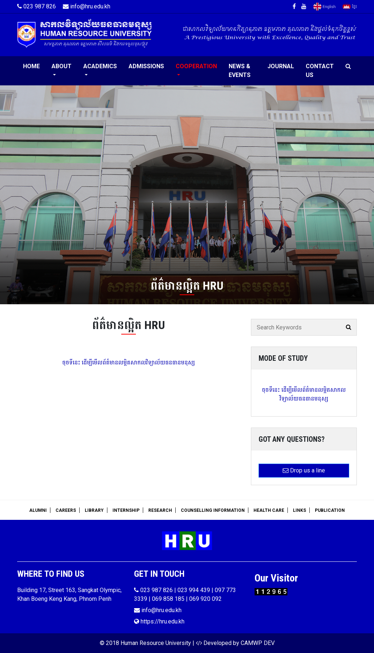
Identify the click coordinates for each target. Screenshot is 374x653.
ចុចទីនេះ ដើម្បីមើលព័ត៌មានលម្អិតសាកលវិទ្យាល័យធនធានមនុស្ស (128, 362)
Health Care (268, 510)
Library (94, 510)
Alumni (38, 510)
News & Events (240, 70)
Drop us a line (304, 470)
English (324, 6)
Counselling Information (213, 510)
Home (31, 66)
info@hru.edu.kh (86, 6)
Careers (66, 510)
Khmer (350, 6)
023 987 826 (36, 6)
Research (160, 510)
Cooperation (196, 66)
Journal (280, 66)
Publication (330, 510)
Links (299, 510)
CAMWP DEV (258, 643)
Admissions (146, 66)
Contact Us (320, 70)
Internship (126, 510)
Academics (100, 66)
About (61, 66)
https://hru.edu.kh (159, 621)
